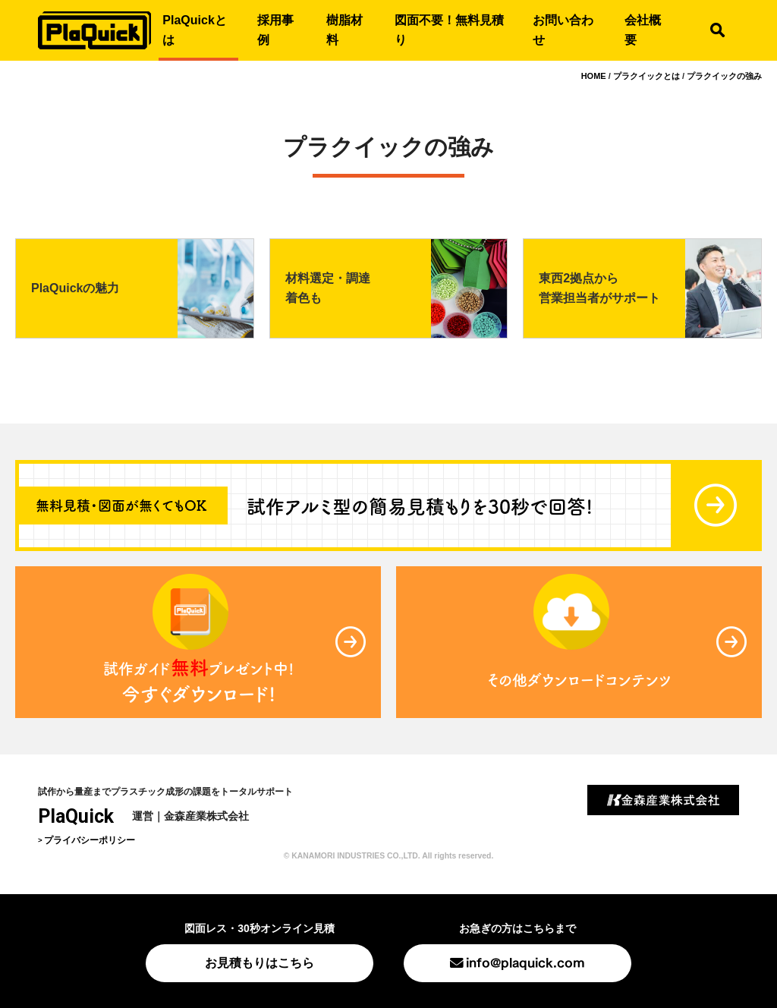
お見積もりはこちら (259, 962)
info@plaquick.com (525, 961)
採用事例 (275, 30)
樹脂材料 (344, 30)
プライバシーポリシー (89, 840)
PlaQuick (76, 816)
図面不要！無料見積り (449, 30)
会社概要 (642, 30)
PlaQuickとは (194, 30)
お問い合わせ (563, 30)
